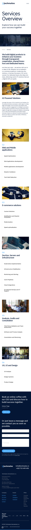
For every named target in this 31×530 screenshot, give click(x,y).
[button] (14, 156)
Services (4, 495)
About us (4, 499)
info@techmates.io (22, 466)
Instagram (15, 497)
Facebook (15, 499)
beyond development (15, 526)
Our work (4, 497)
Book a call (6, 412)
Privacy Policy (17, 455)
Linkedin (14, 495)
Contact (4, 501)
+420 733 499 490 (22, 468)
